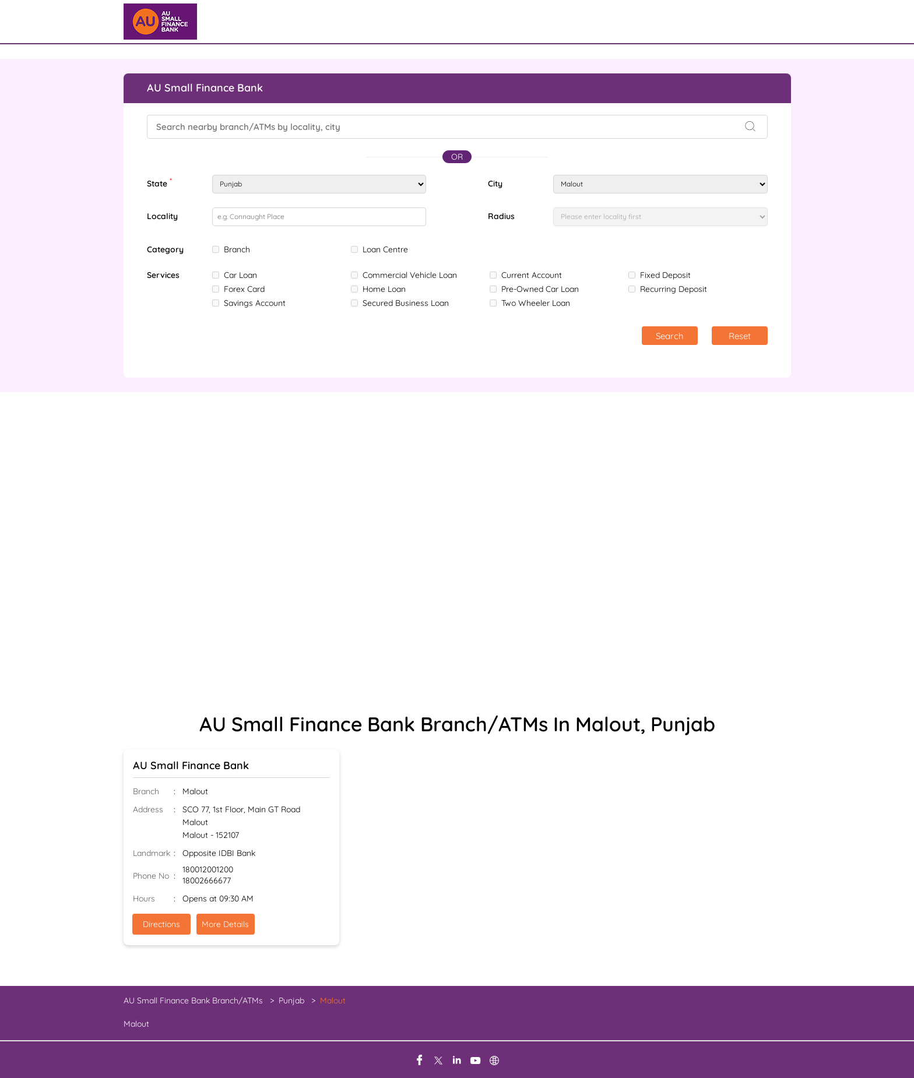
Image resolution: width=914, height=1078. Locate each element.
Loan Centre (385, 249)
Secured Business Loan (406, 303)
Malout (136, 1023)
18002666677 (206, 881)
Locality (162, 216)
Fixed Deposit (665, 275)
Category (165, 250)
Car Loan (240, 275)
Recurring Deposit (673, 289)
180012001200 (207, 870)
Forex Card (244, 289)
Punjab (291, 1000)
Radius (501, 216)
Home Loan (384, 289)
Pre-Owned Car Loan (540, 289)
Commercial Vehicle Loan (410, 275)
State (159, 182)
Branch (237, 249)
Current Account (531, 275)
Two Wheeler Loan (535, 303)
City (495, 183)
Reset (740, 335)
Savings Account (255, 303)
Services (163, 275)
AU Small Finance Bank (191, 765)
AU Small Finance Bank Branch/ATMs (194, 1000)
